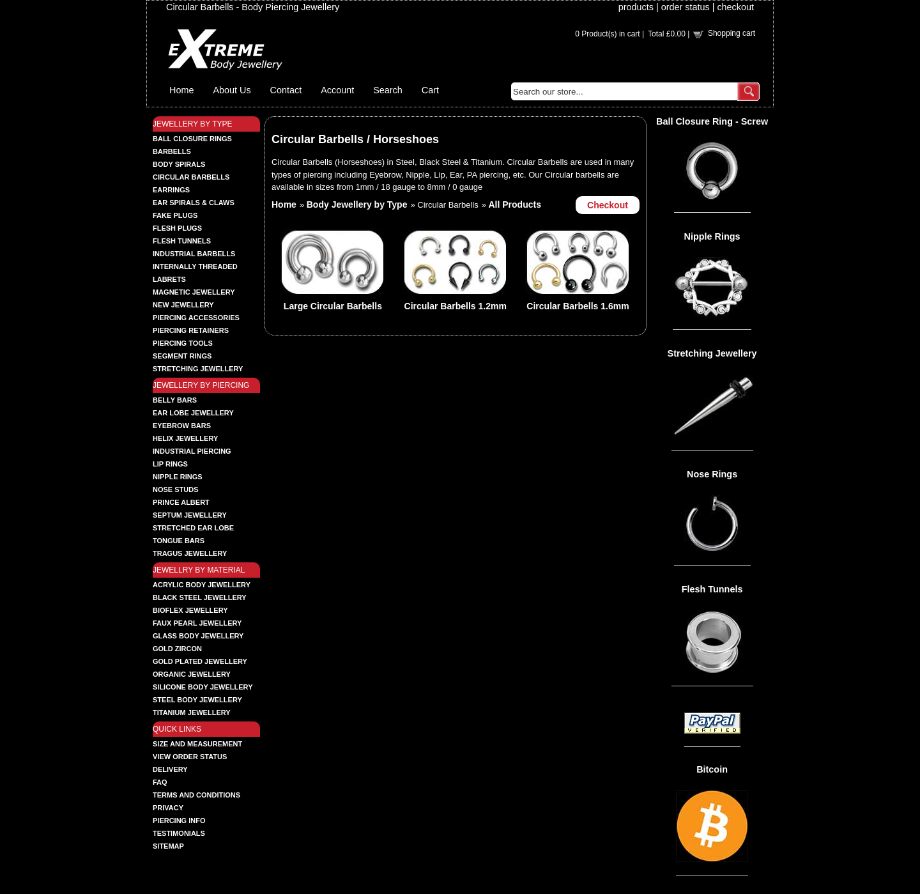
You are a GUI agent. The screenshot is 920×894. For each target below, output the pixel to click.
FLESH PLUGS (177, 228)
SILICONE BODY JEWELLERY (202, 687)
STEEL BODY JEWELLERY (197, 700)
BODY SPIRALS (179, 164)
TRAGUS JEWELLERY (190, 553)
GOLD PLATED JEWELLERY (200, 661)
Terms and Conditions (196, 795)
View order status (190, 756)
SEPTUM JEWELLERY (190, 515)
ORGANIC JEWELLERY (192, 674)
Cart (430, 90)
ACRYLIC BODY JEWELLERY (201, 585)
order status (685, 7)
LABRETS (169, 279)
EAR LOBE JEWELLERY (193, 413)
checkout (735, 7)
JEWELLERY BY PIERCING (201, 385)
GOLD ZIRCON (177, 648)
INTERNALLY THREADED (195, 266)
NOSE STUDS (176, 489)
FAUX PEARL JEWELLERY (197, 623)
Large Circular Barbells (333, 306)
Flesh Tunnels (712, 589)
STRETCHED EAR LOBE (193, 528)
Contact (286, 90)
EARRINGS (171, 190)
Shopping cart (731, 33)
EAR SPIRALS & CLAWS (193, 202)
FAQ (160, 782)
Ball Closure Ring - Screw (712, 121)
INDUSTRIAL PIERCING (192, 451)
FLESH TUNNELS (182, 241)
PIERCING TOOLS (183, 343)
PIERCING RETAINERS (191, 330)
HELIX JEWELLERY (185, 438)
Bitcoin (712, 769)
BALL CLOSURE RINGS (192, 139)
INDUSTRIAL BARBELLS (194, 254)
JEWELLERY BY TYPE (193, 123)
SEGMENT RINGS (182, 356)
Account (337, 90)
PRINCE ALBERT (181, 502)
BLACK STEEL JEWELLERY (200, 597)
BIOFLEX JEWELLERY (190, 610)
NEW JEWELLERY (183, 305)
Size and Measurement (197, 744)
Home (181, 90)
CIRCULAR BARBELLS (191, 177)
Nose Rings (712, 474)
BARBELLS (172, 151)
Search (387, 90)
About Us (231, 90)
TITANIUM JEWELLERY (192, 712)
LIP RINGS (170, 464)
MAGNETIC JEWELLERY (194, 292)
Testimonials (179, 833)
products (636, 7)
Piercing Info (179, 820)
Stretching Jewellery (712, 353)
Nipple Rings (712, 236)
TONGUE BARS (178, 540)
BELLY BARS (175, 400)
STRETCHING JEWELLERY (198, 369)
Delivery (170, 769)
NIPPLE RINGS (178, 477)
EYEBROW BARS (182, 425)
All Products (515, 204)
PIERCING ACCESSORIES (196, 317)
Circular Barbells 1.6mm (577, 306)
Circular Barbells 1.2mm (455, 306)
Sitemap (168, 846)
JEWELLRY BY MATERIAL (199, 570)
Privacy (168, 808)
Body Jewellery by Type (357, 204)
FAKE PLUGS (175, 215)
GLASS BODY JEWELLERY (198, 636)
